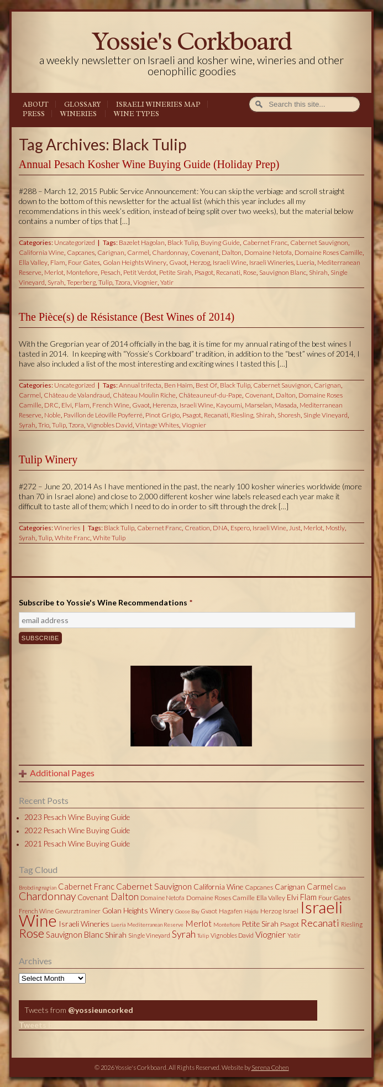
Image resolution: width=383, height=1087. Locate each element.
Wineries (78, 113)
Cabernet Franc (265, 242)
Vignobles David (110, 425)
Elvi (66, 405)
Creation (197, 528)
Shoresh (289, 415)
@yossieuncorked (100, 1010)
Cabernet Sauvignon (319, 242)
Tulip (105, 282)
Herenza (165, 405)
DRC (51, 405)
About (36, 104)
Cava (339, 887)
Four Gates (84, 262)
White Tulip (109, 538)
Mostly (335, 528)
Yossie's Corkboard (191, 41)
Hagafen (231, 910)
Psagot (204, 272)
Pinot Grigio (162, 415)
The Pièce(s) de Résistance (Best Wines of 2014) (126, 317)
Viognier (145, 282)
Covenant (205, 252)
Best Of (206, 385)
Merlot (54, 272)
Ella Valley (33, 262)
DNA (220, 528)
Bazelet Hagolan (142, 242)
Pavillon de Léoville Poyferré (103, 415)
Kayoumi (229, 405)
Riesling (242, 415)
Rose (249, 272)
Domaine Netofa (268, 252)
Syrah (56, 282)
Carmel (138, 252)
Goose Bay (187, 911)
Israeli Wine (229, 262)
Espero (240, 528)
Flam (57, 262)
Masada (286, 405)
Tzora (122, 282)
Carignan (110, 252)
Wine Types (136, 113)
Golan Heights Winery (134, 262)
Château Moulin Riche (144, 395)
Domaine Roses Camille (329, 252)
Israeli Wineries (271, 262)
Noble (52, 415)
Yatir (167, 282)
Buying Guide (220, 242)
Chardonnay (170, 252)
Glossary (82, 104)
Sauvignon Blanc (282, 272)
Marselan (258, 405)
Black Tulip (182, 242)
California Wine (41, 252)
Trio (43, 425)
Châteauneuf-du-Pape (210, 395)
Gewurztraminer (78, 910)
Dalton (232, 252)
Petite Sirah (175, 272)
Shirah (318, 272)
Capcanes (81, 252)
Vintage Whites (157, 425)
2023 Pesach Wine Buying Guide (77, 817)
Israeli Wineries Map (158, 104)
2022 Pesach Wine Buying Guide (77, 830)
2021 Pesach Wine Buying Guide (77, 843)
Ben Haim (178, 385)
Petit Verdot (139, 272)
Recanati (228, 272)
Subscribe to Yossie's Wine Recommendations (105, 602)
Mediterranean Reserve (155, 924)
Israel (290, 911)
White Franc (72, 538)
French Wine (110, 405)
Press (34, 113)
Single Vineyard (325, 415)
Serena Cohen (270, 1067)
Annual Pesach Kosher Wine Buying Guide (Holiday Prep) (149, 164)
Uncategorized (74, 242)
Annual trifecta (140, 385)
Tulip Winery (48, 459)
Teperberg (81, 282)
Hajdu (251, 911)
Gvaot (178, 262)
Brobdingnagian (37, 887)
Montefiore (82, 272)
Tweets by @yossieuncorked (71, 1024)
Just (295, 528)
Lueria (305, 262)
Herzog (200, 262)
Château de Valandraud (77, 395)
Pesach (110, 272)
